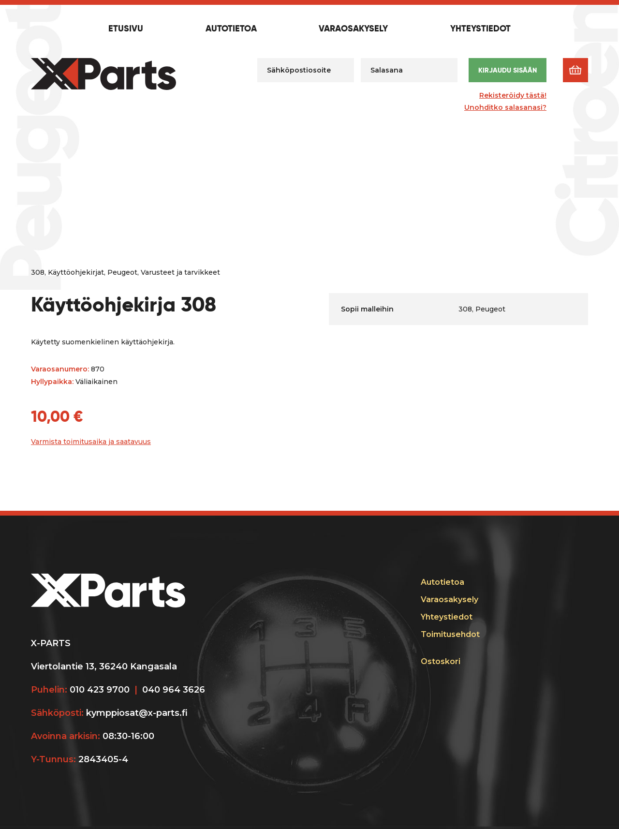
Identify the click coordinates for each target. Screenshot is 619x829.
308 (37, 272)
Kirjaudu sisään (507, 70)
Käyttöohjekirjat (76, 272)
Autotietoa (231, 29)
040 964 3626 (173, 689)
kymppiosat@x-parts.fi (137, 713)
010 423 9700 (100, 689)
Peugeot (122, 272)
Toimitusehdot (450, 634)
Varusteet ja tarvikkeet (180, 272)
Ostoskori (440, 661)
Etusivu (125, 29)
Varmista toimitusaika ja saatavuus (91, 441)
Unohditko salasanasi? (505, 107)
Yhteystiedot (480, 29)
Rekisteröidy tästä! (512, 95)
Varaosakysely (353, 29)
